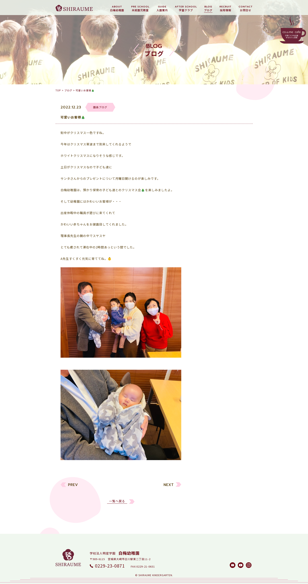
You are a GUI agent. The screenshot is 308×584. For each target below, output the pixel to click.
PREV (73, 490)
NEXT (169, 490)
